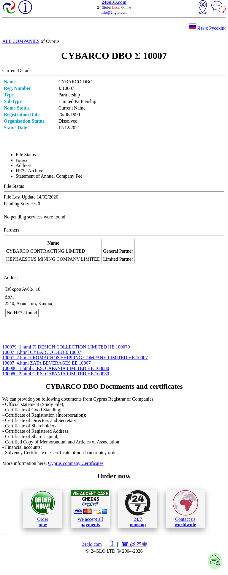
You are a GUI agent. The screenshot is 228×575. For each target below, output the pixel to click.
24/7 (138, 508)
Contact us (185, 508)
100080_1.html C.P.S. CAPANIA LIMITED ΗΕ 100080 (55, 368)
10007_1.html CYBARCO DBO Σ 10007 (41, 352)
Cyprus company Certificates (76, 463)
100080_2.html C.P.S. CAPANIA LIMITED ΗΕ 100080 (55, 373)
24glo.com (92, 544)
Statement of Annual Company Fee (49, 176)
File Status (26, 154)
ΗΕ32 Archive (29, 170)
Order (43, 508)
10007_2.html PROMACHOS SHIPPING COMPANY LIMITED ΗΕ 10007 (75, 357)
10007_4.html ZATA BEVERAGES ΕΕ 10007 (46, 362)
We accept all (90, 508)
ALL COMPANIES (21, 41)
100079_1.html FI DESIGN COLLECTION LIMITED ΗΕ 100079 (66, 346)
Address (23, 165)
